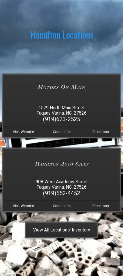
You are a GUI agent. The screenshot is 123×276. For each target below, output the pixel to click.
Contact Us (62, 132)
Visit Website (23, 132)
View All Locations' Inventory (61, 230)
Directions (100, 132)
